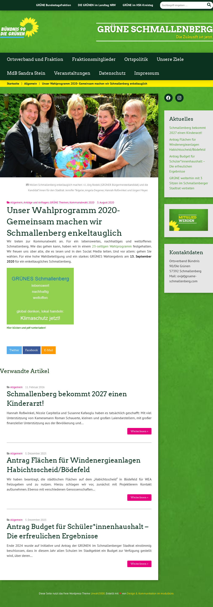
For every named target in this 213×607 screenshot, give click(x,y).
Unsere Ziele (170, 59)
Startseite (13, 83)
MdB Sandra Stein (26, 73)
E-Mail (48, 350)
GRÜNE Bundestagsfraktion (53, 5)
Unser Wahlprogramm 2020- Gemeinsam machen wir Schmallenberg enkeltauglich (64, 221)
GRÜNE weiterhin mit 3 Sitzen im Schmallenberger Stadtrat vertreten (188, 183)
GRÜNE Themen (59, 202)
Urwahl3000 (98, 593)
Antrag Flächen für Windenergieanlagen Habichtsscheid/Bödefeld (187, 144)
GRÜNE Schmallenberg (155, 29)
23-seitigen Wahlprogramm (112, 246)
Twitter (14, 350)
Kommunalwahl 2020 (82, 202)
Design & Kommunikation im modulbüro (150, 593)
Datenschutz (112, 73)
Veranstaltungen (72, 73)
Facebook (31, 350)
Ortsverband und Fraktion (35, 59)
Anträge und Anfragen (36, 202)
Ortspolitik (136, 59)
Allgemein (30, 83)
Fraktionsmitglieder (94, 59)
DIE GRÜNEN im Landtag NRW (97, 5)
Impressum (146, 73)
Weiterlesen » (139, 431)
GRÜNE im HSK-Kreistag (138, 5)
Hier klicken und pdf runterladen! (26, 328)
